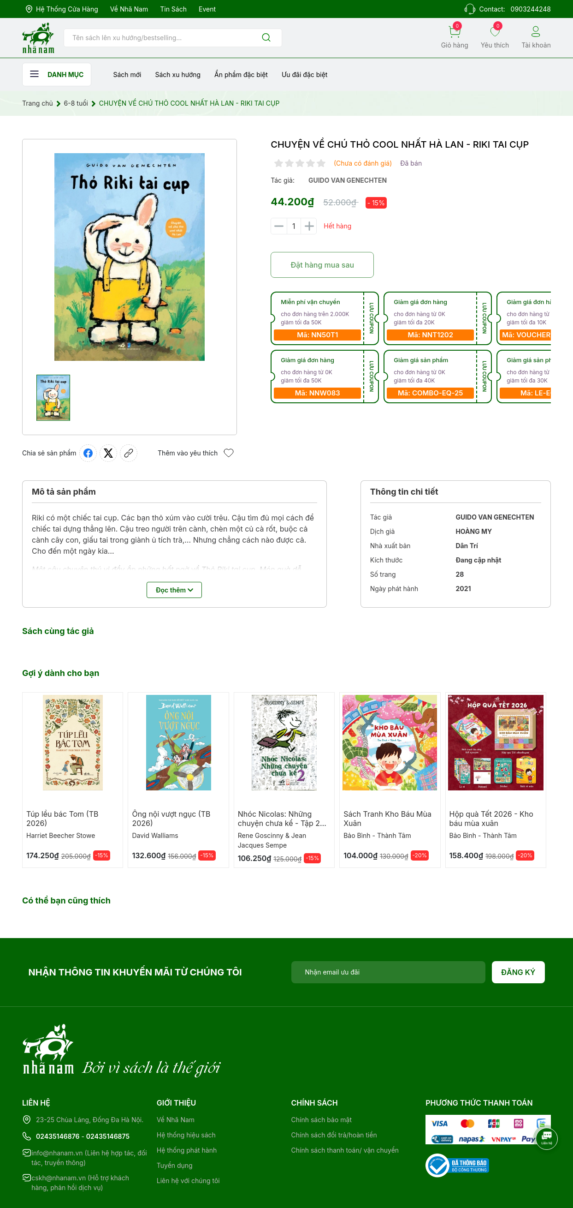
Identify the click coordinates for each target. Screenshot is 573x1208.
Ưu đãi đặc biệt (304, 74)
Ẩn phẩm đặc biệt (241, 74)
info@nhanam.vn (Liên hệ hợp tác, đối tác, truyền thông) (89, 1120)
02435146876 (58, 1098)
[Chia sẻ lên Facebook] (88, 453)
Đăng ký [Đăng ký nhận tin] (518, 972)
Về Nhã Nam (129, 9)
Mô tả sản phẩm (64, 491)
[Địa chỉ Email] (388, 972)
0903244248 (531, 9)
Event (207, 9)
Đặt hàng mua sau (322, 264)
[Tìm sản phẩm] (173, 38)
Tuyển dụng (175, 1127)
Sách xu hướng (178, 74)
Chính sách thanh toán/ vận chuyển (345, 1112)
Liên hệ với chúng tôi (188, 1143)
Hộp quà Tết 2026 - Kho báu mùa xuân (491, 818)
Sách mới (127, 74)
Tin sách (173, 9)
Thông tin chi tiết (404, 491)
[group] (129, 257)
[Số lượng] (294, 226)
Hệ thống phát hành (187, 1112)
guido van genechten (347, 180)
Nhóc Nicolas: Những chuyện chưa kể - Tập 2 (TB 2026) (279, 823)
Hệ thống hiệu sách (186, 1097)
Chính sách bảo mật (321, 1082)
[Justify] (266, 38)
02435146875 (108, 1098)
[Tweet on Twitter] (108, 453)
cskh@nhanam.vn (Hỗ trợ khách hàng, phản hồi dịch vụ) (80, 1145)
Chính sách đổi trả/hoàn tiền (334, 1097)
